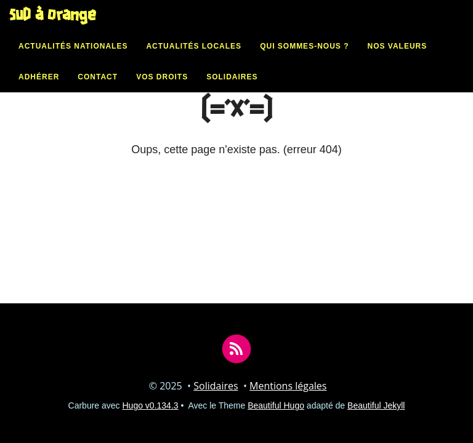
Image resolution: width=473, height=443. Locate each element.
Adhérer (38, 89)
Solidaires (231, 89)
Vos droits (162, 89)
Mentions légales (287, 386)
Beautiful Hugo (276, 405)
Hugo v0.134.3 (151, 405)
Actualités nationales (72, 58)
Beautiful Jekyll (376, 405)
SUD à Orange (52, 27)
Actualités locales (193, 58)
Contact (98, 89)
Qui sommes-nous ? (304, 58)
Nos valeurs (397, 58)
